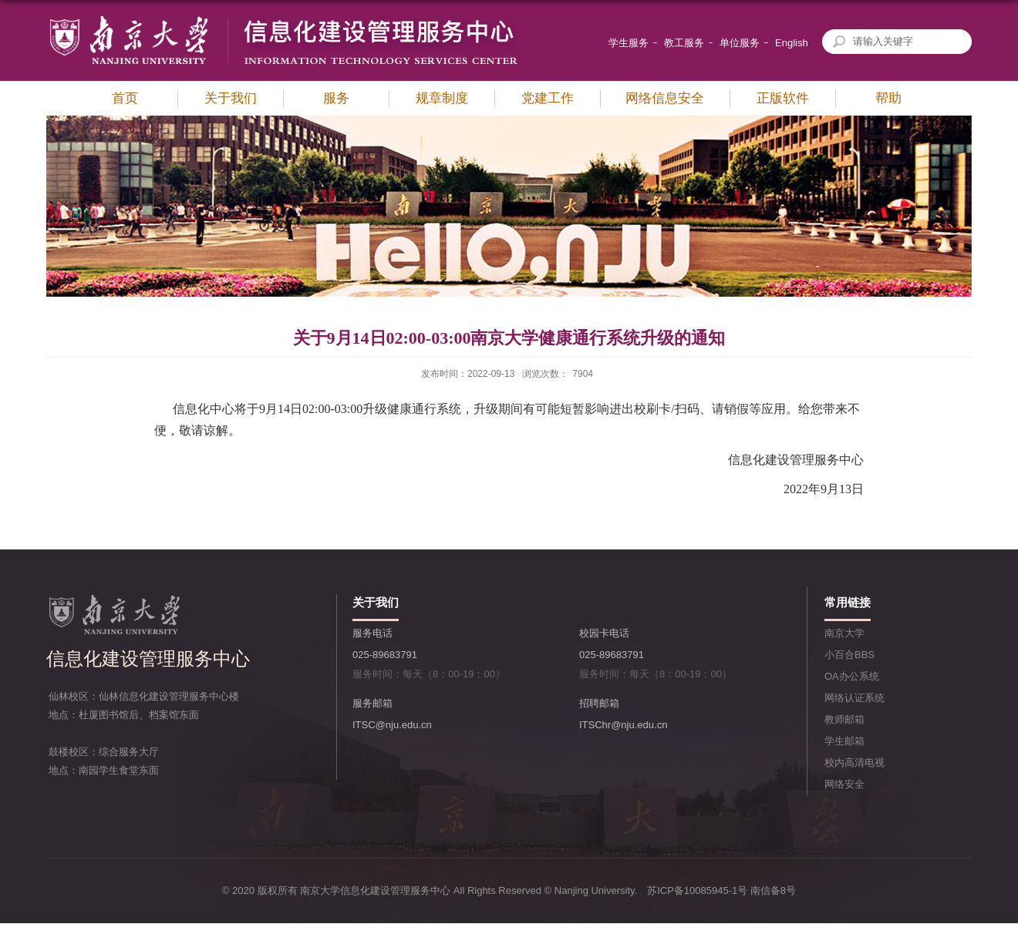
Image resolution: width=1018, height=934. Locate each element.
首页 (125, 98)
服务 (336, 98)
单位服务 (740, 43)
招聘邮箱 (599, 703)
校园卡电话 (604, 633)
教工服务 (684, 43)
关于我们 (230, 98)
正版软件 (783, 98)
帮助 (888, 98)
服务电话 (372, 633)
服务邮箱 (372, 703)
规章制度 (442, 98)
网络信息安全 (664, 98)
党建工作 (547, 98)
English (791, 43)
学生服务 (628, 43)
